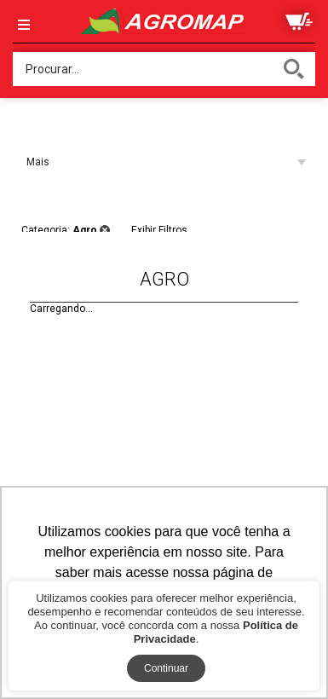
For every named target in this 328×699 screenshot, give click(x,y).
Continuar (166, 668)
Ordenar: (32, 127)
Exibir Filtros (159, 228)
